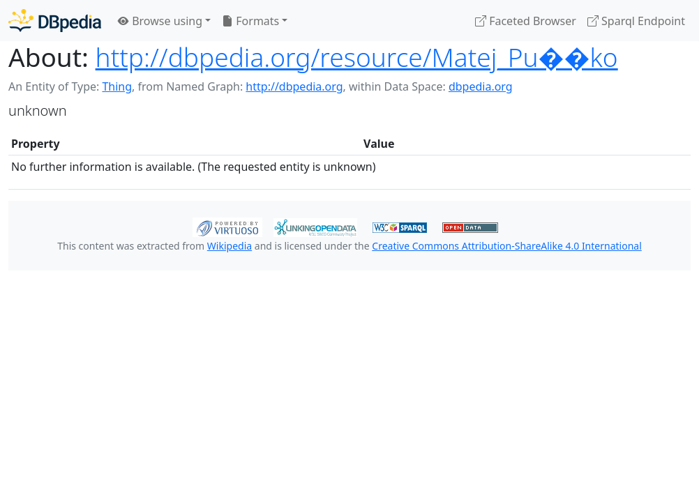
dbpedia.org (481, 86)
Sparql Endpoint (636, 21)
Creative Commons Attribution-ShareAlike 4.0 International (506, 245)
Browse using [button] (160, 21)
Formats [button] (250, 21)
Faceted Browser (525, 21)
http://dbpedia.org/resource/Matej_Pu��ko (357, 57)
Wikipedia (229, 245)
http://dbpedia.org (294, 86)
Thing (117, 86)
